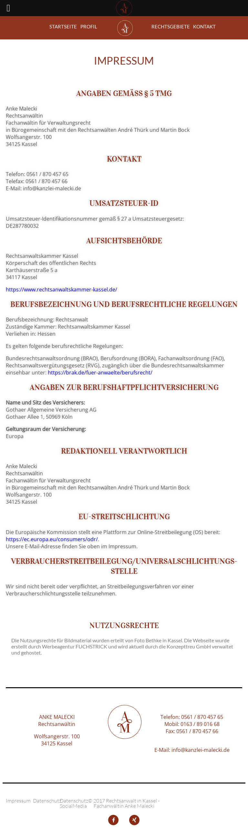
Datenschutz (47, 800)
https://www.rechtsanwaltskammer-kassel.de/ (61, 289)
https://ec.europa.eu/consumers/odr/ (52, 539)
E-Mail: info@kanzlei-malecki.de (192, 749)
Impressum (18, 800)
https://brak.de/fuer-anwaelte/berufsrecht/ (100, 372)
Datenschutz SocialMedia (74, 803)
